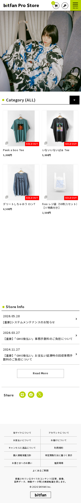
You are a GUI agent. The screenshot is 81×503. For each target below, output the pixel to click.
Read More (40, 373)
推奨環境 (58, 463)
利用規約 (58, 447)
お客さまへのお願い (22, 463)
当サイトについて (22, 432)
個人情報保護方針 (22, 455)
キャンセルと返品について (22, 447)
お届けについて (59, 440)
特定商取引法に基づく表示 (58, 455)
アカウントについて (59, 432)
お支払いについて (22, 440)
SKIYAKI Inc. (44, 486)
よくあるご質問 (41, 470)
